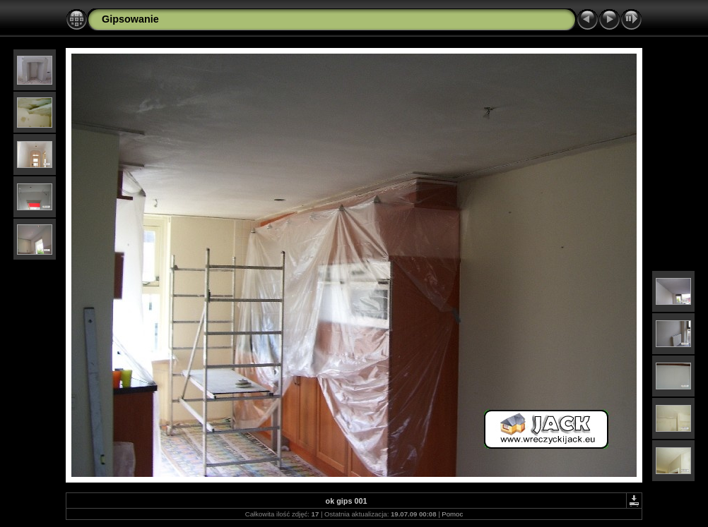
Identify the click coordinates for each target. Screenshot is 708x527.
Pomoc (452, 514)
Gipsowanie (130, 19)
